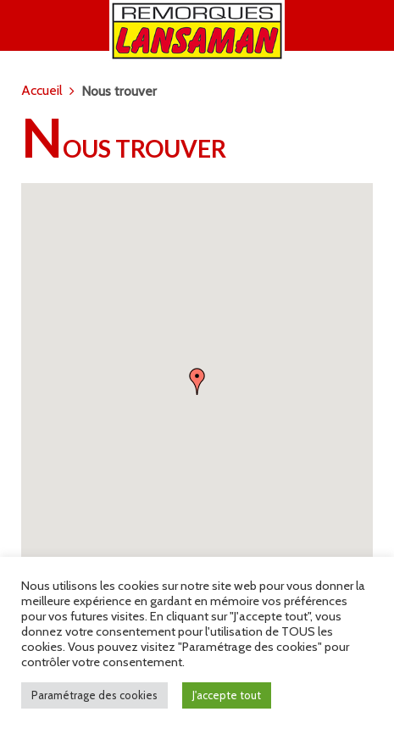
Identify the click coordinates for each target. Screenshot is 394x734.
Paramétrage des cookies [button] (94, 695)
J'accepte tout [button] (226, 695)
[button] (197, 381)
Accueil (42, 90)
